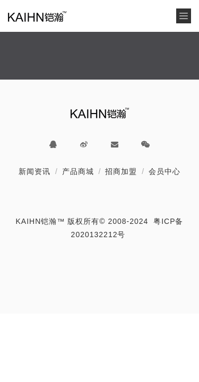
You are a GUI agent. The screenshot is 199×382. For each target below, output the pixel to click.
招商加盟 (121, 171)
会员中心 (164, 171)
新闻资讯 (34, 171)
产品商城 (78, 171)
